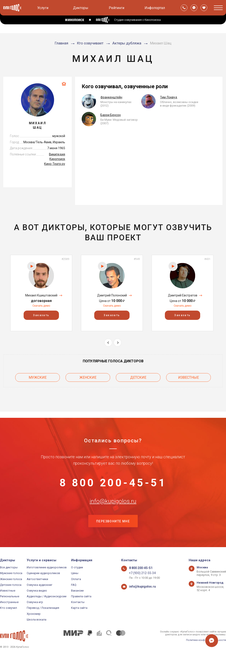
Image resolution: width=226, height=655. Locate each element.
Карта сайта (79, 607)
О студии (77, 567)
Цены (74, 573)
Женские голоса (11, 579)
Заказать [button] (41, 315)
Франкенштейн (111, 97)
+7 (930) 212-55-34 (141, 573)
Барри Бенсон (110, 115)
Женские (87, 377)
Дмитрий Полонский (112, 295)
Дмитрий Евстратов (182, 295)
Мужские (38, 377)
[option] (41, 293)
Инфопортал (155, 8)
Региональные (9, 596)
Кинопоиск (57, 159)
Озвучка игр (35, 602)
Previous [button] (108, 342)
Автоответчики (37, 579)
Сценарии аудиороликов (43, 573)
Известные (188, 377)
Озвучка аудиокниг (39, 584)
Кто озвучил (8, 607)
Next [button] (117, 342)
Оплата (76, 579)
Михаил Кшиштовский (41, 295)
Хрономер (34, 613)
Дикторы (80, 8)
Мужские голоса (11, 573)
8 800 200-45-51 (113, 476)
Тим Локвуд (168, 97)
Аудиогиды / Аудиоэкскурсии (46, 596)
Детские (138, 377)
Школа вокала (36, 619)
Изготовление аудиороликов (47, 567)
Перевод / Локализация (43, 607)
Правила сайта (81, 596)
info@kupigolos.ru (113, 499)
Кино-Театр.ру (54, 164)
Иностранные (9, 602)
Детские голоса (10, 584)
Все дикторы (9, 567)
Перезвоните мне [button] (113, 521)
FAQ (73, 584)
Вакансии (77, 590)
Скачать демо (41, 305)
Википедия (57, 154)
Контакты (78, 602)
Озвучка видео (37, 590)
